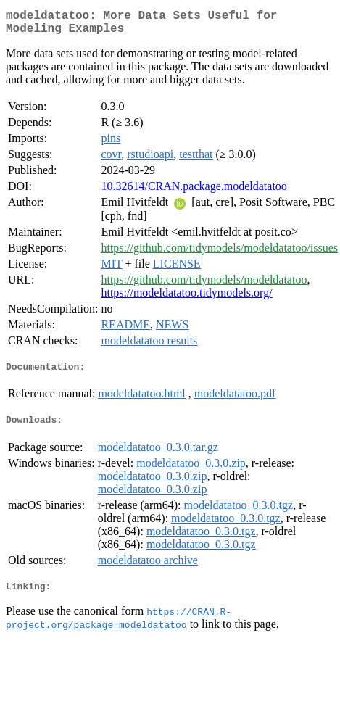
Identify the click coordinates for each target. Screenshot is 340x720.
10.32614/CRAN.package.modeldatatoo (193, 192)
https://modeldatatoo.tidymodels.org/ (186, 298)
